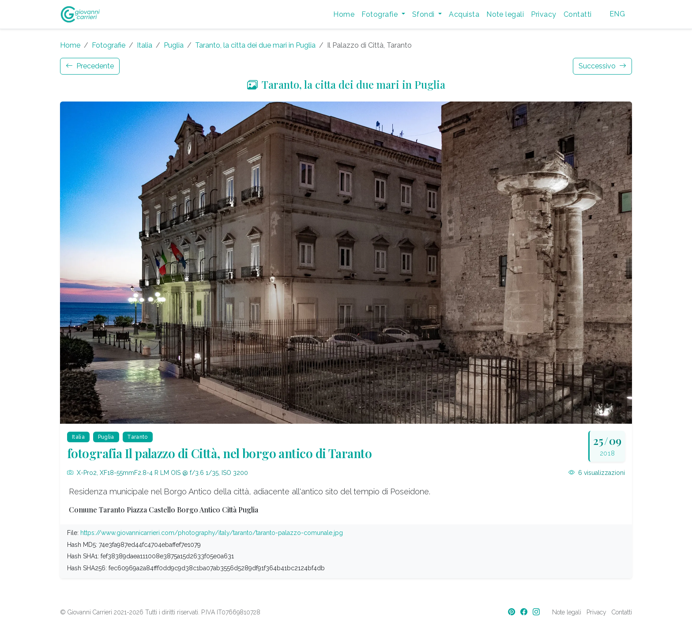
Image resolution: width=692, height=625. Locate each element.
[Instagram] (537, 612)
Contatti (578, 14)
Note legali (505, 14)
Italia (144, 45)
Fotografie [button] (380, 14)
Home (343, 14)
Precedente (90, 66)
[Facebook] (524, 612)
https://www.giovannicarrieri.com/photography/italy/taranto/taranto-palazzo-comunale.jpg (211, 532)
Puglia (174, 45)
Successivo (602, 66)
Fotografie (108, 45)
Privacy (543, 14)
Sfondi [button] (424, 14)
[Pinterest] (512, 612)
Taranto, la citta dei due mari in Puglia (255, 45)
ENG (617, 14)
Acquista (464, 14)
